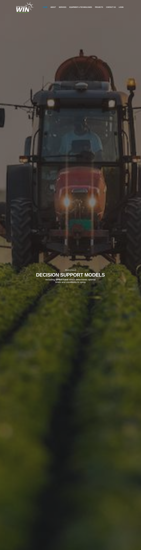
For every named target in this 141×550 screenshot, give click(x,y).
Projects (99, 7)
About (53, 7)
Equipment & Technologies (80, 7)
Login (121, 7)
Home (45, 7)
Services (62, 7)
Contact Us (111, 7)
